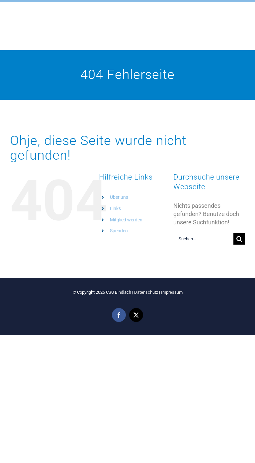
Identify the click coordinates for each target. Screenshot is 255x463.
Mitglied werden (126, 219)
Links (115, 208)
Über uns (119, 197)
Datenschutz (146, 292)
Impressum (172, 292)
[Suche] (239, 239)
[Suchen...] (203, 239)
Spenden (119, 230)
